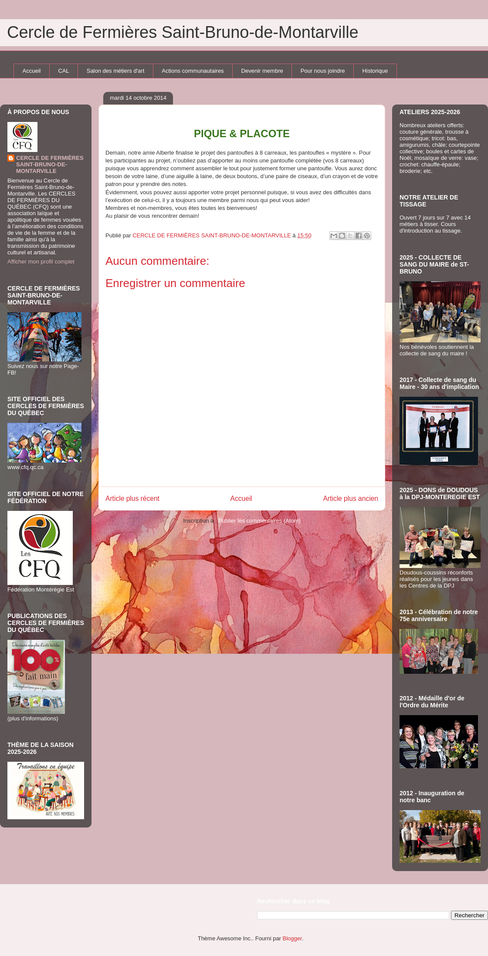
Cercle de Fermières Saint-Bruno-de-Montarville (183, 32)
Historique (375, 71)
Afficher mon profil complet (41, 261)
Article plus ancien (350, 498)
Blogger (292, 938)
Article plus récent (132, 498)
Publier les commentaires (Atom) (259, 520)
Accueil (32, 71)
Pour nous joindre (323, 71)
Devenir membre (262, 71)
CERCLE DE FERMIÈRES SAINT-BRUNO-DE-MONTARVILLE (50, 164)
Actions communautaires (193, 71)
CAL (63, 71)
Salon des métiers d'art (116, 71)
